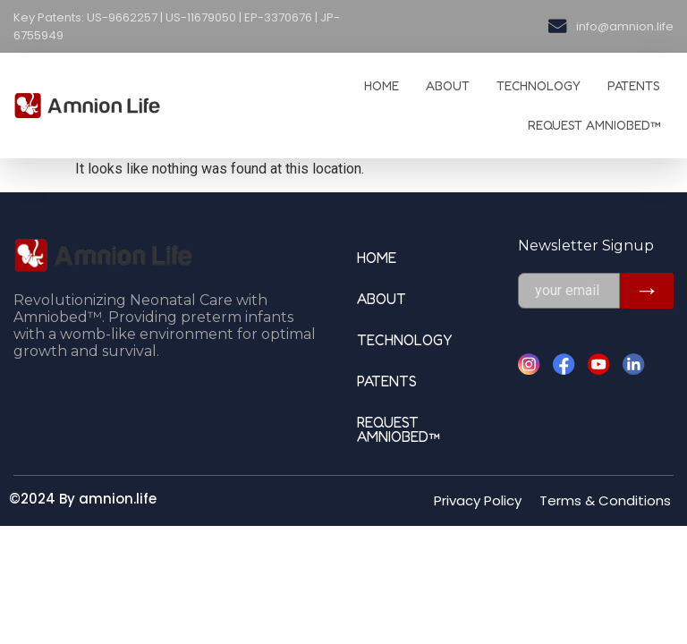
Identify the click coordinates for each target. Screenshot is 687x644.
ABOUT (448, 85)
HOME (381, 85)
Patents (633, 85)
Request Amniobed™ (594, 124)
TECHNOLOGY (538, 85)
